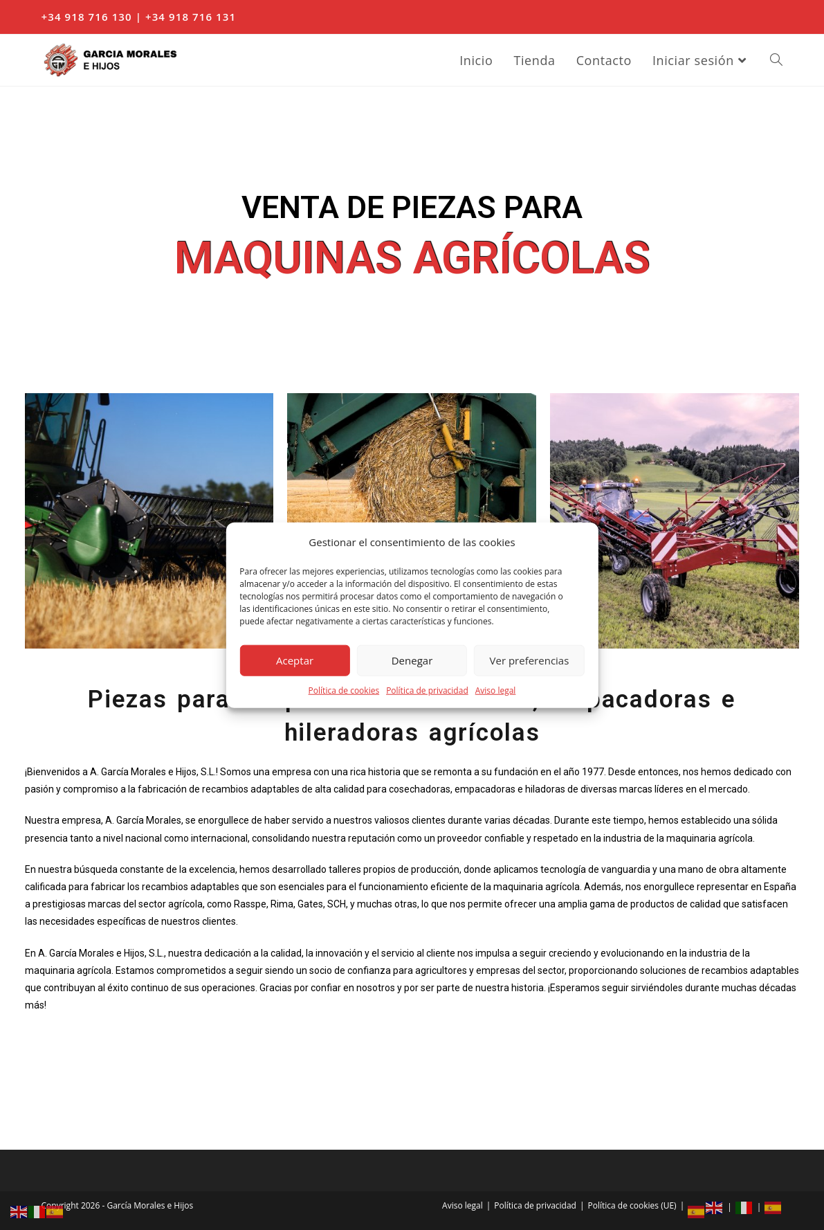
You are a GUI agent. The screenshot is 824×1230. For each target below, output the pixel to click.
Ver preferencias (529, 660)
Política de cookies (344, 690)
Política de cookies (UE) (632, 1205)
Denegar (412, 660)
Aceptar (294, 660)
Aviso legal (495, 690)
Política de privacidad (427, 690)
